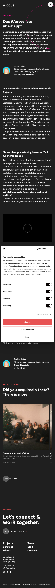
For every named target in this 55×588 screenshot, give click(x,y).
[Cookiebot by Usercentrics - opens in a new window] (37, 249)
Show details (43, 315)
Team (31, 543)
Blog (30, 547)
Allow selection (27, 329)
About (7, 550)
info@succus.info (9, 568)
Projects (8, 543)
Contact (32, 550)
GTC (35, 584)
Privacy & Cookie (16, 584)
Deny (27, 337)
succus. (6, 584)
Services (8, 547)
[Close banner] (51, 249)
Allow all (27, 322)
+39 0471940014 (9, 566)
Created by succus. (44, 584)
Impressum (27, 584)
